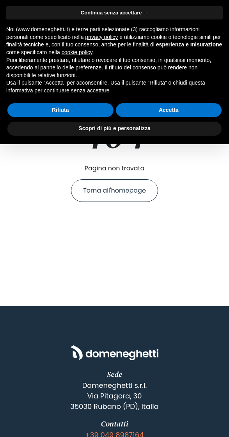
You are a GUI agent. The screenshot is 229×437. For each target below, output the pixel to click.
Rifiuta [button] (60, 110)
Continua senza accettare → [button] (114, 13)
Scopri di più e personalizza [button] (114, 128)
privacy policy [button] (101, 37)
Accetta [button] (169, 110)
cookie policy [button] (77, 52)
